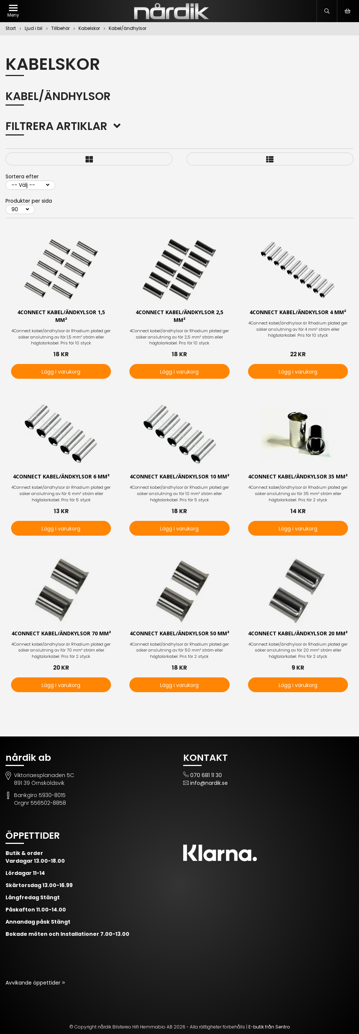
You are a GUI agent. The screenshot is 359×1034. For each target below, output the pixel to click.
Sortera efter (22, 176)
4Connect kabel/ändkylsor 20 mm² (298, 633)
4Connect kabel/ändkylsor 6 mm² (61, 476)
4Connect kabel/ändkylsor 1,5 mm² (61, 316)
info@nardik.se (209, 783)
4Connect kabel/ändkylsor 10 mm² (179, 476)
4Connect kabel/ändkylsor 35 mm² (298, 476)
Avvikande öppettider (34, 982)
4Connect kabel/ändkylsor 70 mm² (61, 633)
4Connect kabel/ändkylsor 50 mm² (179, 633)
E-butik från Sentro (269, 1027)
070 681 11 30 (206, 775)
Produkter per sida (29, 201)
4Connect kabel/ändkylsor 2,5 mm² (179, 316)
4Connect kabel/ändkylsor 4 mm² (298, 312)
